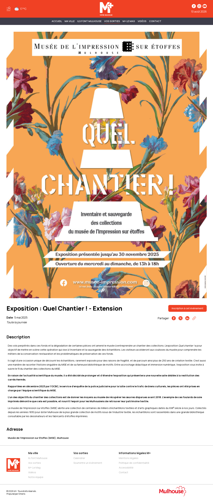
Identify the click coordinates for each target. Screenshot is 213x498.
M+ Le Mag (129, 21)
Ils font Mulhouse (37, 458)
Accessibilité (126, 467)
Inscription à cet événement (187, 308)
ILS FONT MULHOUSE (89, 21)
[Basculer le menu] (8, 9)
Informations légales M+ (135, 453)
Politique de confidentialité (134, 462)
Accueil (57, 21)
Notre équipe (35, 477)
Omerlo (22, 493)
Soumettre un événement (87, 462)
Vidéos (142, 21)
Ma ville (33, 453)
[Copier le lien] (194, 318)
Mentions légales (128, 458)
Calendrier (79, 458)
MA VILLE (70, 21)
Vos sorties (112, 21)
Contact (155, 21)
